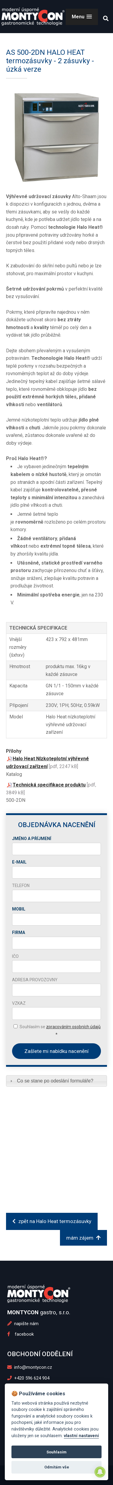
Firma (18, 932)
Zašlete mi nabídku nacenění (56, 1051)
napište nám (23, 1323)
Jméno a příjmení (31, 838)
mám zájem (83, 1238)
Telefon (21, 885)
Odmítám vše (56, 1467)
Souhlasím (56, 1452)
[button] (82, 17)
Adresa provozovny (35, 979)
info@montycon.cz (29, 1367)
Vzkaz (19, 1003)
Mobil (18, 909)
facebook (20, 1334)
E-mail (19, 862)
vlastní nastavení (81, 1435)
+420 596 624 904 (28, 1378)
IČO (15, 956)
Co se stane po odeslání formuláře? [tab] (51, 1080)
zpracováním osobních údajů (73, 1026)
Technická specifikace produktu (49, 785)
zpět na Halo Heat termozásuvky (51, 1221)
